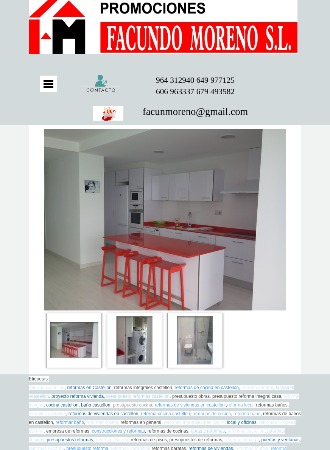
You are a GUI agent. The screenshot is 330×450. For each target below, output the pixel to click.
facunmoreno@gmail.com (195, 111)
